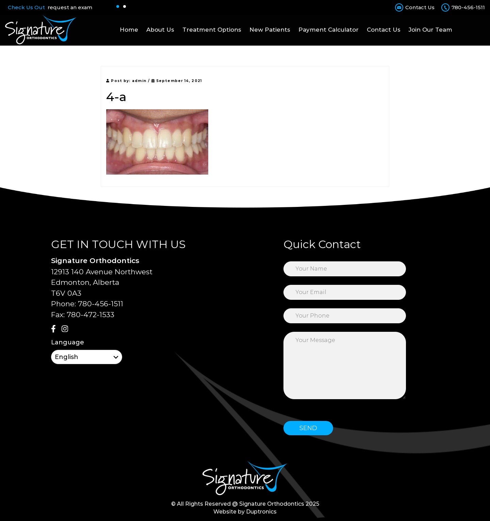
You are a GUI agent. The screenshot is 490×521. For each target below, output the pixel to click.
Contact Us (420, 7)
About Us (160, 29)
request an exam (70, 7)
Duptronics (261, 511)
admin (139, 81)
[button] (117, 6)
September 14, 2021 (176, 81)
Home (129, 29)
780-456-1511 (468, 7)
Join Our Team (430, 29)
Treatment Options (211, 29)
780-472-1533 (90, 314)
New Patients (269, 29)
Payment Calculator (328, 29)
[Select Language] (86, 357)
